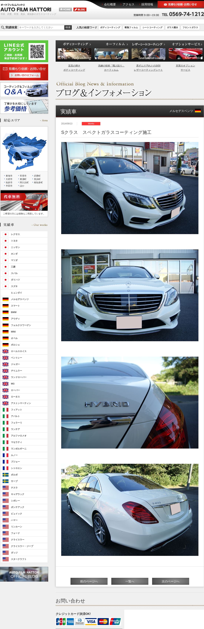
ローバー (15, 390)
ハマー (14, 520)
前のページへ (89, 581)
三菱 (13, 266)
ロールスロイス (19, 351)
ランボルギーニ (19, 448)
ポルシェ (15, 344)
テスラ (14, 487)
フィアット (16, 409)
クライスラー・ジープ (22, 546)
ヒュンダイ (16, 292)
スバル (14, 273)
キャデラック (17, 494)
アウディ (15, 318)
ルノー (14, 455)
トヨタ (14, 240)
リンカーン (16, 526)
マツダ (14, 260)
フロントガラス (190, 27)
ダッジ (14, 552)
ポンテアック (17, 507)
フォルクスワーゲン (21, 325)
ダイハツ (15, 279)
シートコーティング (152, 27)
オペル (14, 338)
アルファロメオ (19, 435)
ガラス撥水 (172, 27)
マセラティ (16, 442)
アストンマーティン (21, 403)
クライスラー (17, 539)
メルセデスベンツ (185, 111)
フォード (15, 533)
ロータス (15, 396)
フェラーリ (16, 422)
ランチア (15, 429)
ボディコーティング (110, 27)
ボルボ (14, 474)
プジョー (15, 461)
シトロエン (16, 468)
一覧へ (129, 581)
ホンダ (14, 253)
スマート (15, 305)
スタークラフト (19, 559)
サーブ (14, 481)
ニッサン (15, 247)
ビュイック (16, 513)
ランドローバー (19, 377)
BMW (14, 312)
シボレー (15, 500)
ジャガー (15, 364)
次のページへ (171, 581)
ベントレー (16, 357)
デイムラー (16, 370)
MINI (13, 331)
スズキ (14, 286)
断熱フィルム (131, 27)
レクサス (15, 234)
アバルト (15, 416)
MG (12, 383)
